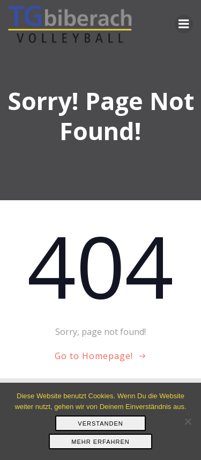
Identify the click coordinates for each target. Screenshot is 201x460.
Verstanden (100, 423)
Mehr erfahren (100, 442)
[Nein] (187, 421)
